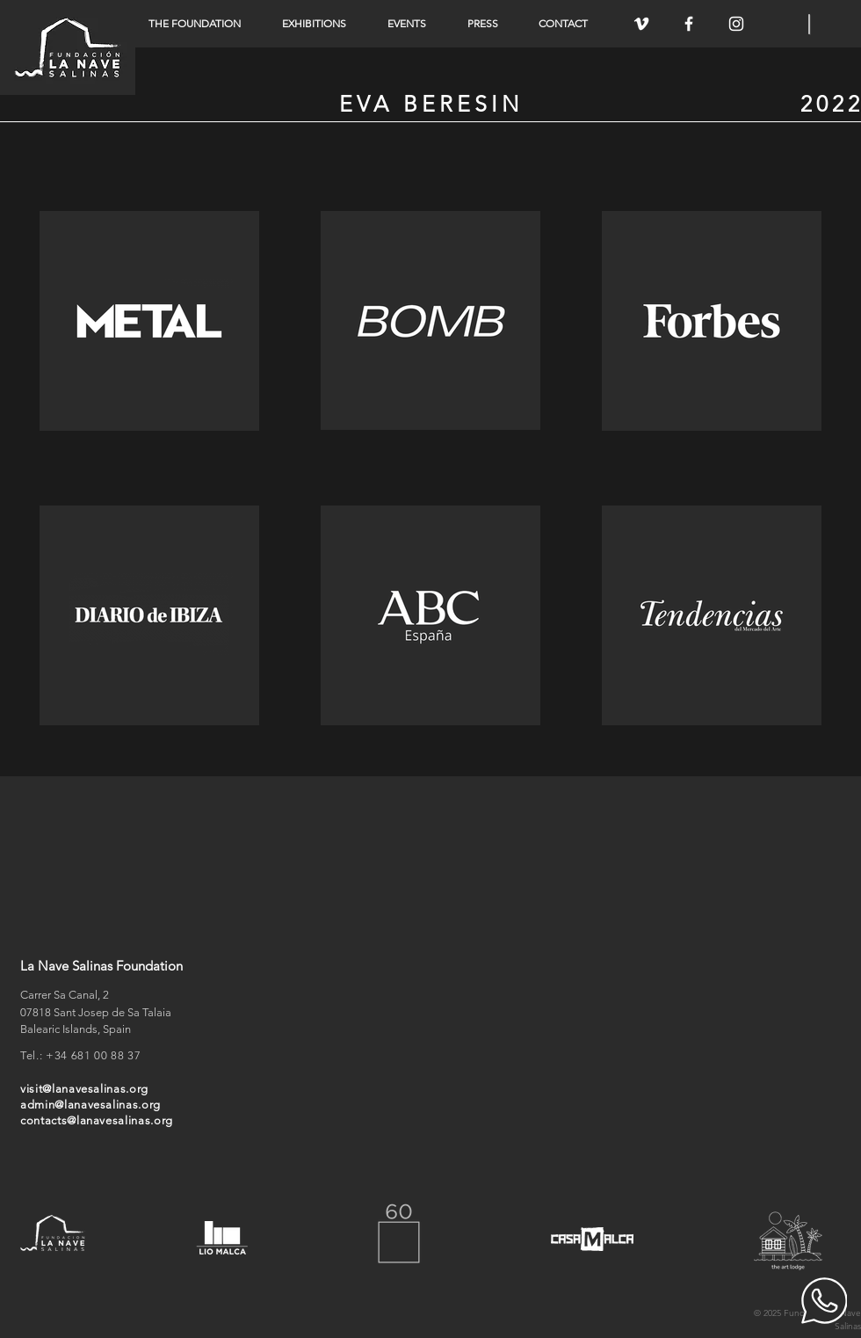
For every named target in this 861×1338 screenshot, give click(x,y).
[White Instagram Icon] (736, 23)
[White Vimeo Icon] (641, 23)
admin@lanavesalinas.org (90, 1104)
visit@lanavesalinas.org (84, 1088)
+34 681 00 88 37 (93, 1055)
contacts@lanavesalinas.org (96, 1120)
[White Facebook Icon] (688, 23)
